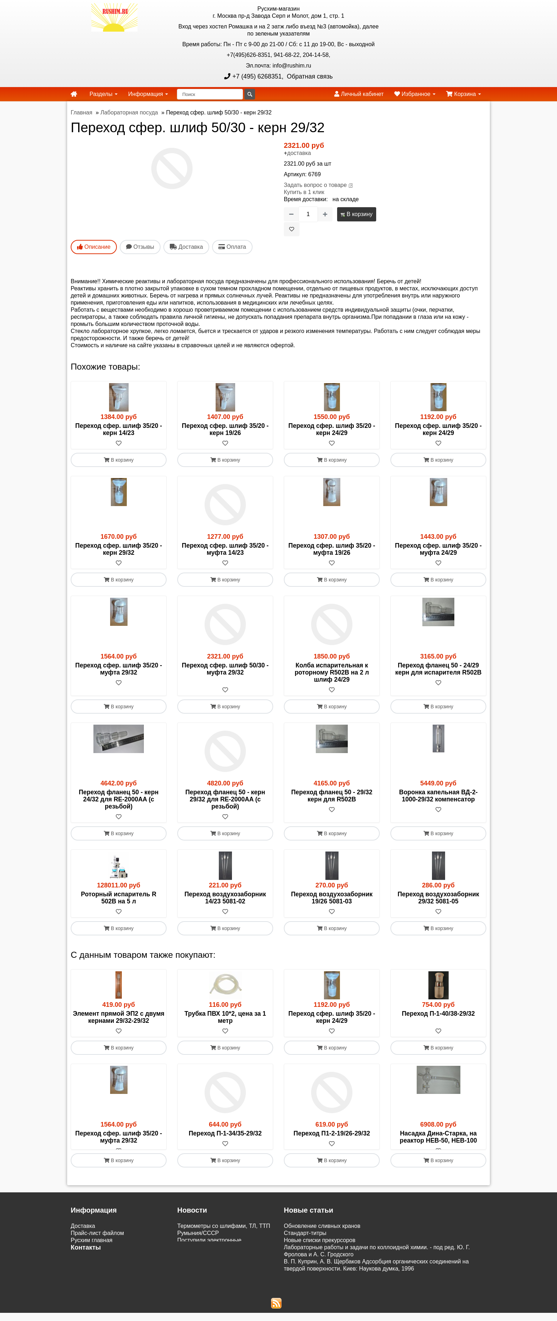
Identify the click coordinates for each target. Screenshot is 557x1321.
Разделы (104, 94)
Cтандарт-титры (305, 1240)
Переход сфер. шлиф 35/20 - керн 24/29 (331, 429)
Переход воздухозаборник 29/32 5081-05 (438, 898)
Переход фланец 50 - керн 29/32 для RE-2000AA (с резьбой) (225, 799)
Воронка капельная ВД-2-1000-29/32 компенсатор (438, 796)
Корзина (463, 94)
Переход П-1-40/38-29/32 (438, 1013)
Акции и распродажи (98, 1291)
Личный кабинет (359, 94)
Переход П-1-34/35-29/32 (225, 1133)
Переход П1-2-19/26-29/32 (331, 1133)
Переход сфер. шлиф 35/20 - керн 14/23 (118, 429)
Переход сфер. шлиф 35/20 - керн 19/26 (225, 429)
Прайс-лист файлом (97, 1240)
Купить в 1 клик (304, 192)
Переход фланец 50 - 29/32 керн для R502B (332, 796)
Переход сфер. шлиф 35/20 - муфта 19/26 (331, 549)
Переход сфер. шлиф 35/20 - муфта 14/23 (225, 549)
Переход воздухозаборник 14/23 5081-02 (225, 898)
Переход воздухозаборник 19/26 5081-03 (331, 898)
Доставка (83, 1233)
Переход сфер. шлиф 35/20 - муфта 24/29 (438, 549)
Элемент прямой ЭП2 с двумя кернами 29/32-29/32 (118, 1017)
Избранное (415, 94)
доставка (299, 153)
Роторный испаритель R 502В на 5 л (118, 898)
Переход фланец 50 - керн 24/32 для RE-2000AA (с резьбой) (119, 799)
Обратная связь (309, 76)
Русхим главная (92, 1247)
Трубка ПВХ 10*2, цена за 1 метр (225, 1017)
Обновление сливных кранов (322, 1233)
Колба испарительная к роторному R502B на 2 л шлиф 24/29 (331, 672)
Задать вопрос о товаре (315, 185)
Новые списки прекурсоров (320, 1247)
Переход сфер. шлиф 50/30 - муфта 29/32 (225, 669)
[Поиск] (210, 94)
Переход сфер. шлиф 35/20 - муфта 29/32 (118, 669)
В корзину (356, 214)
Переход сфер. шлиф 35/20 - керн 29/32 (118, 549)
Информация (148, 94)
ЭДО (77, 1277)
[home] (74, 94)
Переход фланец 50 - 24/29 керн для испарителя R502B (438, 669)
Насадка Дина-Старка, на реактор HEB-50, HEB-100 (438, 1137)
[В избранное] (291, 229)
